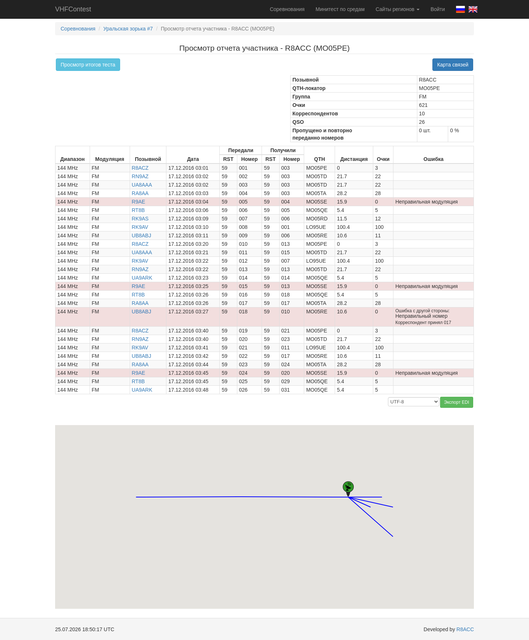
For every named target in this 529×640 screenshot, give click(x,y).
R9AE (138, 202)
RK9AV (140, 227)
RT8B (138, 210)
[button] (381, 490)
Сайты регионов (398, 9)
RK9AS (140, 219)
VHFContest (73, 9)
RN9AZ (140, 176)
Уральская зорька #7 (128, 29)
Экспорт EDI (456, 402)
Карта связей (452, 65)
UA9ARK (142, 278)
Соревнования (287, 9)
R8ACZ (140, 168)
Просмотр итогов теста (88, 65)
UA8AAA (142, 185)
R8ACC (465, 629)
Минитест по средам (340, 9)
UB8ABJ (141, 235)
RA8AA (140, 193)
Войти (438, 9)
